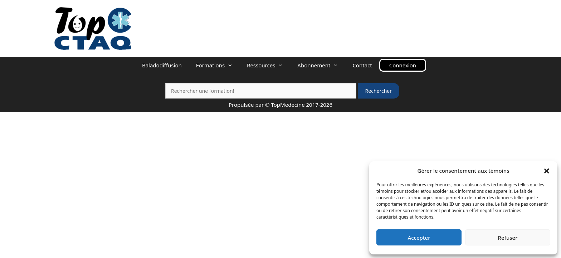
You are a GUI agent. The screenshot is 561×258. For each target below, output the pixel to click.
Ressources (268, 65)
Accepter (419, 237)
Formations (218, 65)
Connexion (402, 65)
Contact (362, 65)
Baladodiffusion (162, 65)
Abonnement (321, 65)
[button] (546, 170)
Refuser (507, 237)
